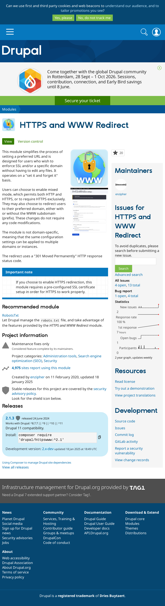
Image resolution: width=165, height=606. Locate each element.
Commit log (124, 434)
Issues (120, 428)
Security (50, 360)
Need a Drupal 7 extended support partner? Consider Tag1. (46, 494)
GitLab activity (126, 441)
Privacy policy (13, 577)
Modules (9, 109)
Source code (125, 421)
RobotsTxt (10, 315)
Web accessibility (16, 557)
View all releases (15, 467)
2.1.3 (10, 417)
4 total (133, 295)
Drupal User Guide (99, 523)
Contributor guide (58, 528)
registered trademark (76, 595)
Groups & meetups (58, 532)
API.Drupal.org (96, 532)
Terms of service (15, 572)
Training (65, 518)
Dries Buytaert (112, 595)
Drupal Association (17, 562)
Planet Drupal (13, 518)
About (7, 551)
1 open (120, 295)
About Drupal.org (16, 567)
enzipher (37, 376)
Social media (12, 523)
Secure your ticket (82, 100)
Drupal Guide (95, 518)
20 (121, 153)
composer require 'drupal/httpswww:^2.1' (57, 437)
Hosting (49, 523)
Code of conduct (56, 542)
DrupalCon (52, 537)
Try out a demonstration (134, 388)
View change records (132, 460)
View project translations (135, 395)
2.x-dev (47, 448)
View (9, 141)
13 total (134, 285)
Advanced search (129, 274)
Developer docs (97, 528)
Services (50, 518)
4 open (120, 285)
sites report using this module (41, 367)
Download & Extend (142, 512)
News (7, 512)
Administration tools (59, 355)
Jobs (5, 542)
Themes (131, 528)
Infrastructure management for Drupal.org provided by (73, 486)
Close (159, 68)
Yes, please (63, 17)
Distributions (136, 532)
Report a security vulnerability (129, 450)
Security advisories (17, 537)
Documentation (98, 512)
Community (53, 512)
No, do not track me (94, 17)
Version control (30, 141)
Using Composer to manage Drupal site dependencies (36, 462)
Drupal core (135, 518)
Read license (125, 381)
